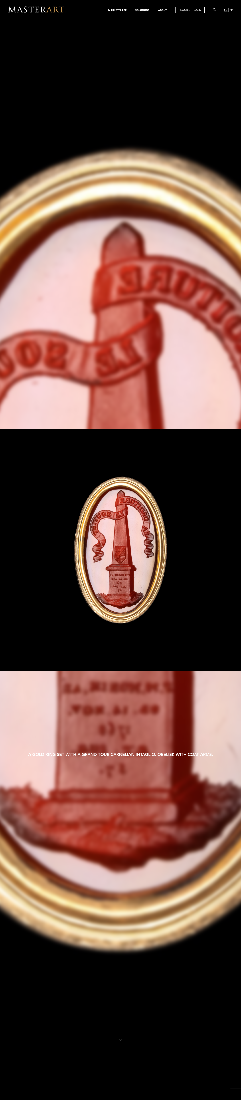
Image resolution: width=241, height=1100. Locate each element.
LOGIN (197, 10)
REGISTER (184, 10)
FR (231, 10)
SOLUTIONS (142, 10)
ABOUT (162, 10)
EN (225, 10)
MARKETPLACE (117, 10)
